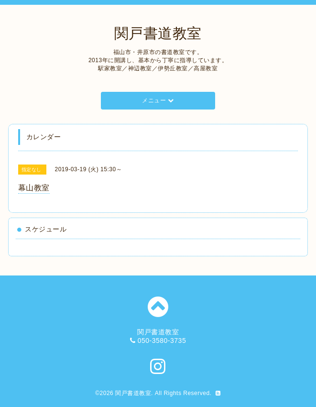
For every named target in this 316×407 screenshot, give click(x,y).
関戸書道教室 (158, 33)
